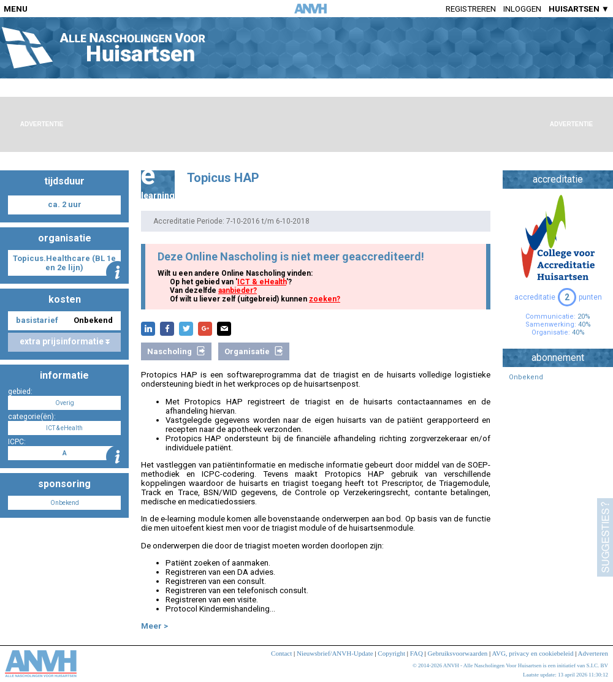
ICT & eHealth (261, 282)
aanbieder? (237, 290)
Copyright (391, 653)
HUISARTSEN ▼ (579, 8)
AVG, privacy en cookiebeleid (532, 653)
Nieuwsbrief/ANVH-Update (335, 653)
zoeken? (324, 299)
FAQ (416, 653)
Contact (281, 653)
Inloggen (522, 8)
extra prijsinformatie (65, 341)
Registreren (471, 8)
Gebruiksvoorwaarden (458, 653)
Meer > (154, 626)
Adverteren (593, 653)
